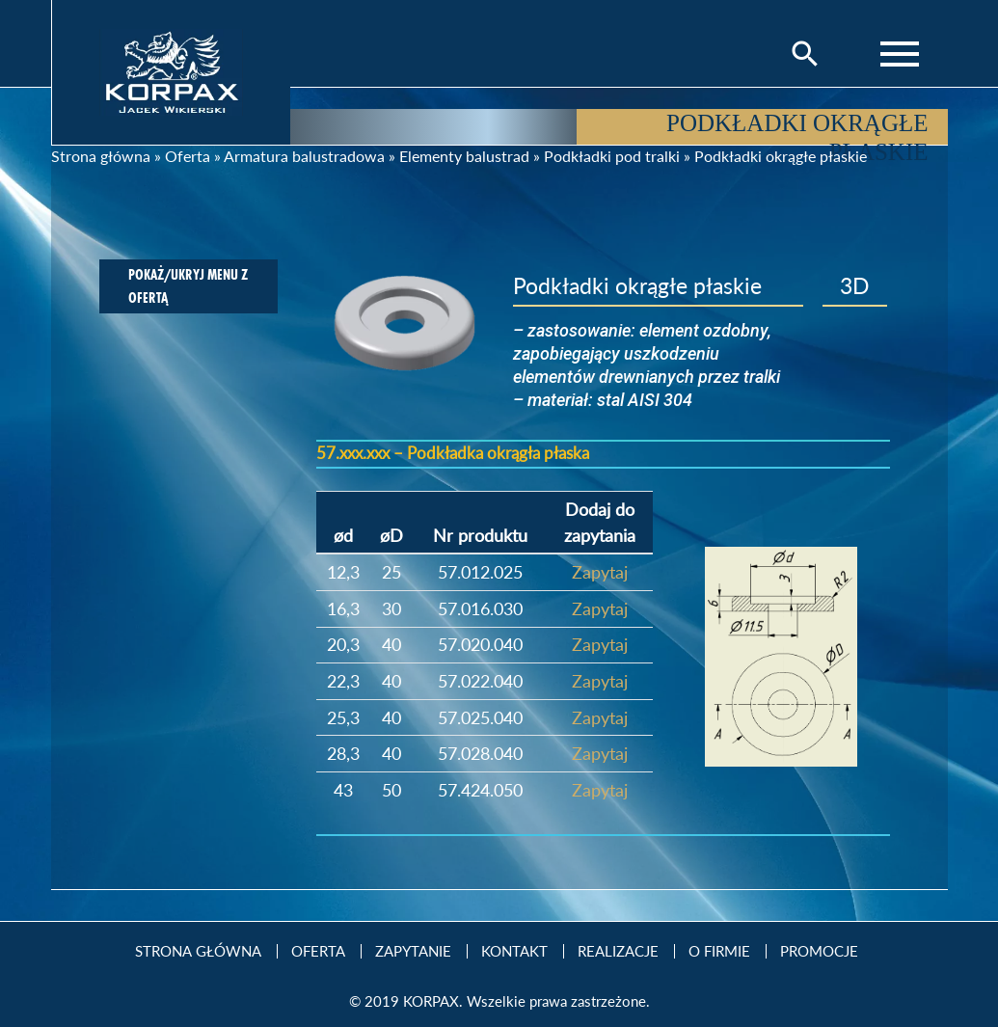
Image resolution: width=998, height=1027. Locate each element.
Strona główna (100, 156)
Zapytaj (600, 571)
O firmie (719, 951)
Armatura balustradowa (304, 156)
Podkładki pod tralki (612, 156)
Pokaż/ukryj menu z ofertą (188, 286)
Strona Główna (198, 951)
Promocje (819, 951)
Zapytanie (413, 951)
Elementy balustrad (464, 156)
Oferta (187, 156)
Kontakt (514, 951)
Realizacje (618, 951)
